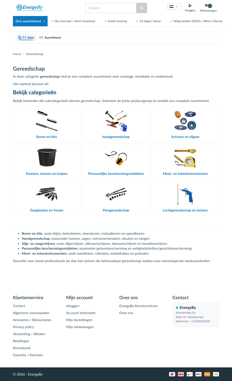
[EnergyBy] (29, 7)
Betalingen (21, 341)
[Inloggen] (190, 8)
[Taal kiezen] (174, 6)
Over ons (126, 313)
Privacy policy (23, 327)
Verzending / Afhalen (29, 334)
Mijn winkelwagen (80, 327)
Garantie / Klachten (28, 355)
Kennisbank (22, 348)
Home (17, 54)
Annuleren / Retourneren (32, 320)
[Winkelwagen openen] (208, 8)
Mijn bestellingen (79, 320)
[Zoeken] (111, 8)
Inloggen (72, 306)
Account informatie (81, 313)
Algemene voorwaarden (31, 313)
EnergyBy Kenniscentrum (138, 306)
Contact (19, 306)
